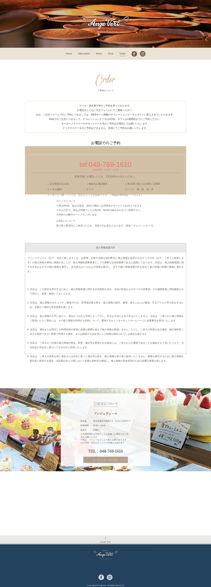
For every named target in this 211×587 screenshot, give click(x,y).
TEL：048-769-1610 (105, 458)
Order (122, 53)
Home (69, 53)
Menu (99, 53)
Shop (110, 53)
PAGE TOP (105, 544)
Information (84, 53)
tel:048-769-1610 (106, 193)
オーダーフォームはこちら (105, 463)
